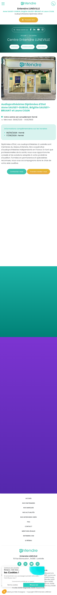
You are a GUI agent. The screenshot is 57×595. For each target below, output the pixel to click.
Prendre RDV (28, 20)
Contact (28, 526)
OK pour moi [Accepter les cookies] (33, 585)
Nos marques (28, 508)
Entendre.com (28, 536)
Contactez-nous (16, 171)
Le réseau (28, 540)
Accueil (29, 498)
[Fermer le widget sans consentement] (11, 568)
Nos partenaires (28, 503)
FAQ (28, 522)
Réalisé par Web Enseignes (15, 592)
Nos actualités (28, 512)
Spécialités (42, 47)
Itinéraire (14, 47)
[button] (2, 119)
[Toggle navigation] (3, 4)
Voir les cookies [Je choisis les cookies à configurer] (12, 585)
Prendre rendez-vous (38, 171)
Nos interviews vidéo (28, 517)
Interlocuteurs (27, 47)
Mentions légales (28, 531)
